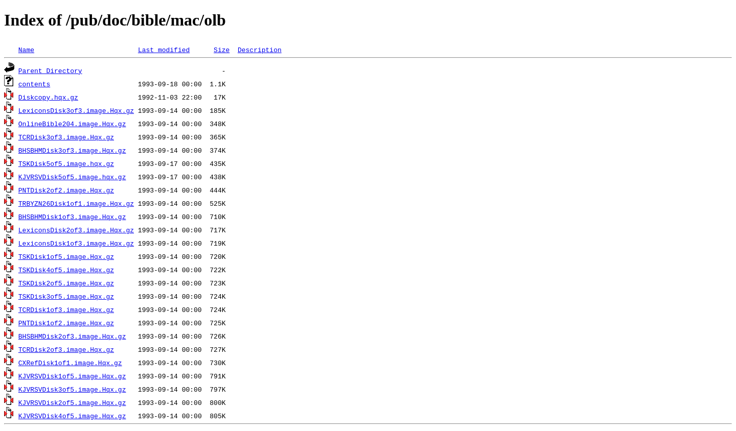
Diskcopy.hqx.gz (48, 97)
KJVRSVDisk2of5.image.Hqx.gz (72, 402)
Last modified (164, 49)
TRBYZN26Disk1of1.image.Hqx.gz (76, 203)
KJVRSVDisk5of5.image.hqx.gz (72, 176)
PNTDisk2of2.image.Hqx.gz (66, 190)
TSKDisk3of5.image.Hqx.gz (66, 296)
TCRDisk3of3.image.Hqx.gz (66, 136)
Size (221, 49)
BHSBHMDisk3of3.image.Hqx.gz (72, 150)
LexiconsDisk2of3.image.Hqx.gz (76, 229)
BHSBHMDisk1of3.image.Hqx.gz (72, 216)
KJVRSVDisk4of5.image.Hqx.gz (72, 415)
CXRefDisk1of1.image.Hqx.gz (70, 362)
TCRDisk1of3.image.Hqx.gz (66, 309)
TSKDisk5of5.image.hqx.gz (66, 163)
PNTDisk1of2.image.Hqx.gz (66, 322)
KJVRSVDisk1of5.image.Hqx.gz (72, 375)
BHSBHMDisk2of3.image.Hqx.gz (72, 336)
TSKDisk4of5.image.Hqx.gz (66, 269)
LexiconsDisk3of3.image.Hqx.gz (76, 110)
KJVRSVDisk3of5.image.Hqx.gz (72, 389)
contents (34, 83)
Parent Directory (50, 70)
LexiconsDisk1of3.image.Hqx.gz (76, 243)
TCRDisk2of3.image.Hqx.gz (66, 349)
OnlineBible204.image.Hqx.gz (72, 123)
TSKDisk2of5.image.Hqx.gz (66, 283)
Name (26, 49)
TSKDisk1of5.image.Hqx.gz (66, 256)
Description (260, 49)
